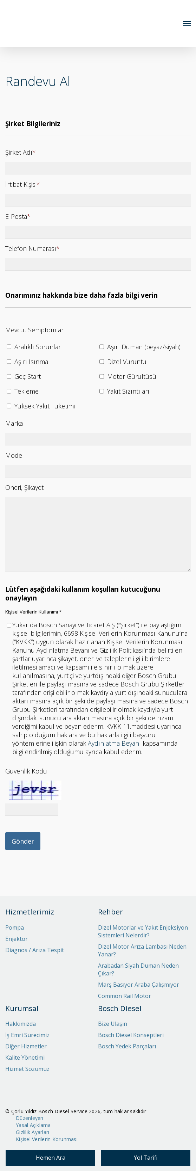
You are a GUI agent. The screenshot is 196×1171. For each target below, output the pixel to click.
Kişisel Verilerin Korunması (47, 1139)
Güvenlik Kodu (26, 771)
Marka (14, 423)
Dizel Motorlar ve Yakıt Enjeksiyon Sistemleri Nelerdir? (143, 931)
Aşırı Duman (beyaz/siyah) (144, 347)
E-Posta (18, 216)
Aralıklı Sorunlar (37, 347)
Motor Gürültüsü (131, 376)
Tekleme (26, 391)
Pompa (14, 927)
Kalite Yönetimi (25, 1057)
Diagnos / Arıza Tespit (34, 950)
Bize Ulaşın (112, 1024)
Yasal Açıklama (33, 1125)
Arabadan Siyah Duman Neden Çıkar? (138, 969)
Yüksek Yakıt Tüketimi (44, 406)
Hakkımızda (20, 1024)
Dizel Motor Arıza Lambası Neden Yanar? (142, 950)
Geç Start (27, 376)
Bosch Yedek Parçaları (127, 1046)
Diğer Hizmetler (26, 1046)
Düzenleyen (30, 1118)
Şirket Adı (20, 152)
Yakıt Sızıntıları (128, 391)
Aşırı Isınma (31, 361)
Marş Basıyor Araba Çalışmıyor (138, 984)
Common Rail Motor (124, 996)
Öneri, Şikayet (24, 487)
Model (14, 455)
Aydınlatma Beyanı (114, 743)
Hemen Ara (50, 1157)
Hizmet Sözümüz (27, 1069)
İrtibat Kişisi (22, 184)
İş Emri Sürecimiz (27, 1035)
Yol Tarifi (145, 1157)
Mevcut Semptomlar (34, 330)
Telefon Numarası (32, 248)
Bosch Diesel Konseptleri (131, 1035)
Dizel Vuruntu (126, 361)
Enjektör (16, 939)
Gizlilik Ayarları (32, 1132)
